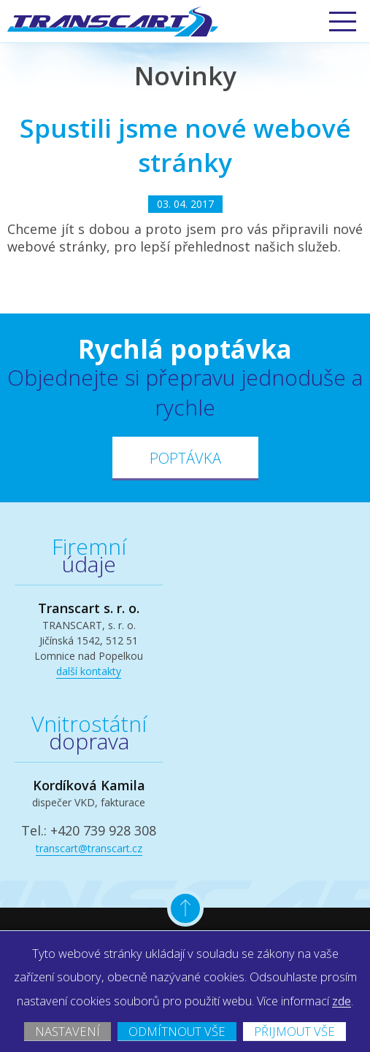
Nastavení (114, 1007)
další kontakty (88, 671)
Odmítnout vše (237, 1007)
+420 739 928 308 (103, 830)
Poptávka (185, 458)
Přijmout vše (185, 1029)
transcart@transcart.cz (89, 848)
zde (210, 976)
